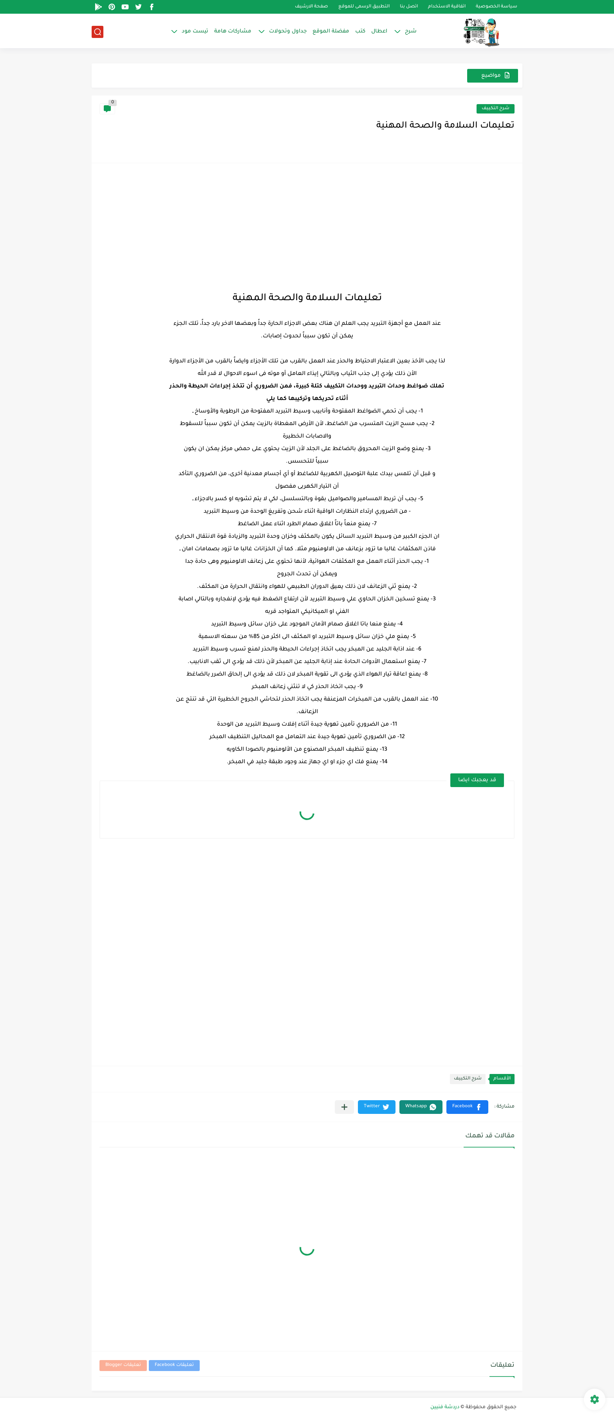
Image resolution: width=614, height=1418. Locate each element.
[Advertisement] (307, 226)
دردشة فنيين (444, 1407)
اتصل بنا (409, 6)
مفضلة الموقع (330, 31)
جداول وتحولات (288, 31)
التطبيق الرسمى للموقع (364, 6)
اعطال (379, 31)
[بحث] (97, 32)
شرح (411, 31)
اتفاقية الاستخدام (447, 6)
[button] (467, 1107)
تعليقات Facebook (174, 1365)
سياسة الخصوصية (496, 6)
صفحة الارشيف (311, 6)
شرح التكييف (495, 108)
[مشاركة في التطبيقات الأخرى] (344, 1107)
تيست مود (195, 31)
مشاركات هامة (232, 31)
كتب (360, 31)
